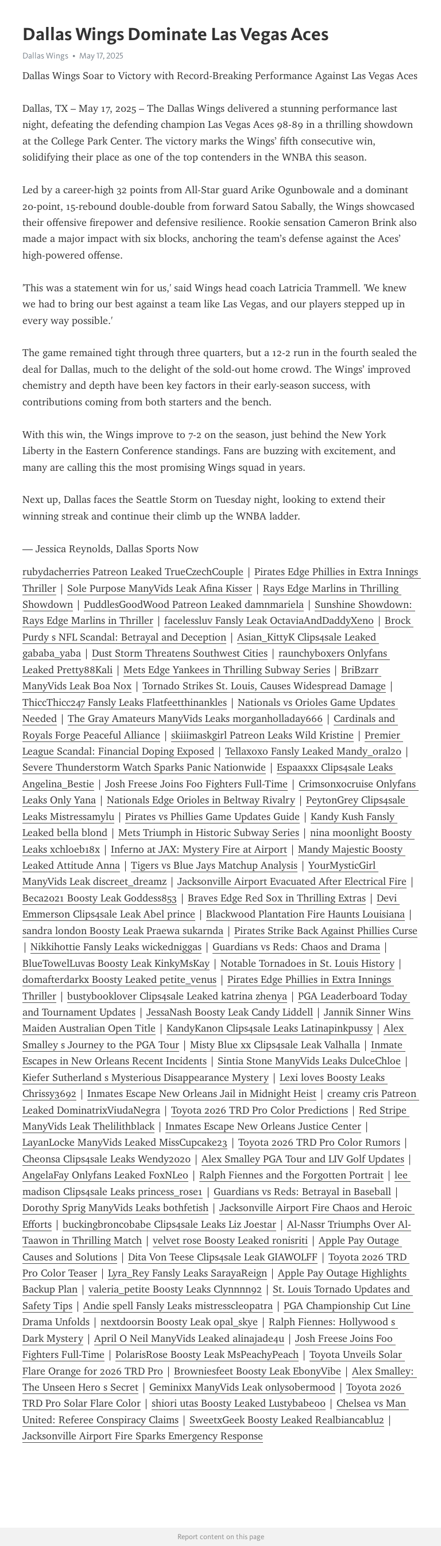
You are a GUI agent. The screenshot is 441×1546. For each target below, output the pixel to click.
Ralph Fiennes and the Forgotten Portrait (291, 1175)
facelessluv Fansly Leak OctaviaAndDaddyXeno (269, 620)
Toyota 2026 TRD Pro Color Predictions (259, 1110)
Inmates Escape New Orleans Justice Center (263, 1126)
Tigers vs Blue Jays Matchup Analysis (214, 865)
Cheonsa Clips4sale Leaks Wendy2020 (106, 1159)
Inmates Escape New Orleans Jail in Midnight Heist (201, 1093)
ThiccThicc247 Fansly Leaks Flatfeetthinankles (124, 702)
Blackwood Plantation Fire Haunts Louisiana (305, 914)
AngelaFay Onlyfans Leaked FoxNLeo (105, 1175)
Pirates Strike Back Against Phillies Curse (325, 930)
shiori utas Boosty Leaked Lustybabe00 (239, 1403)
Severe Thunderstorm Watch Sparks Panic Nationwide (144, 767)
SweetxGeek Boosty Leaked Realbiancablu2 (286, 1420)
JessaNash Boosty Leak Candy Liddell (229, 1012)
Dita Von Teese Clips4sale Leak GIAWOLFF (223, 1257)
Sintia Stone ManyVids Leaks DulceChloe (309, 1061)
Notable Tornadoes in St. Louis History (307, 963)
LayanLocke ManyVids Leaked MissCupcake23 (124, 1142)
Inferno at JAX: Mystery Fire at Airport (199, 849)
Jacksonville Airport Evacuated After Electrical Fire (292, 881)
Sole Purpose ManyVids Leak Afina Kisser (159, 588)
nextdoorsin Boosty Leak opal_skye (179, 1321)
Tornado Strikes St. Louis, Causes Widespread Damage (264, 686)
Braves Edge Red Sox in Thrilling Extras (277, 898)
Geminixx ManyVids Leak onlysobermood (242, 1387)
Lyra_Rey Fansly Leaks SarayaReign (187, 1273)
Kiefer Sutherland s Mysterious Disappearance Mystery (145, 1077)
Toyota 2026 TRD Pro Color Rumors (319, 1142)
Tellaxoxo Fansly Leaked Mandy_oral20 (313, 751)
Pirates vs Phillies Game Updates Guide (212, 816)
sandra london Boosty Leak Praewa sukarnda (122, 930)
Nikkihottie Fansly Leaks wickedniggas (116, 946)
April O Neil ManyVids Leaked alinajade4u (189, 1338)
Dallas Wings (45, 55)
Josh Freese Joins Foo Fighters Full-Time (196, 784)
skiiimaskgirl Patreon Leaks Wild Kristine (262, 735)
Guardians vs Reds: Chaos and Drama (296, 946)
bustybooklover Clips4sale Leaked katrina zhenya (177, 996)
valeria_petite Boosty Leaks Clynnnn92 (175, 1289)
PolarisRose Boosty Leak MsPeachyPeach (207, 1354)
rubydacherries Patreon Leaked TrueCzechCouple (132, 571)
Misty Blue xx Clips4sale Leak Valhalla (275, 1045)
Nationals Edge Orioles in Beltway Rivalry (201, 800)
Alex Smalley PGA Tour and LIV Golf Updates (303, 1159)
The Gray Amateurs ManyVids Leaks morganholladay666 (195, 718)
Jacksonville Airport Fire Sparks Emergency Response (142, 1436)
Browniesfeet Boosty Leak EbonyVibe (257, 1371)
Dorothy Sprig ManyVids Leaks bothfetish (115, 1207)
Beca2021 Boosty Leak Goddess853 (99, 898)
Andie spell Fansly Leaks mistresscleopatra (178, 1305)
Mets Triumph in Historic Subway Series (208, 832)
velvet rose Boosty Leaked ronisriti (230, 1240)
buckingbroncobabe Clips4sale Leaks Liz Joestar (169, 1224)
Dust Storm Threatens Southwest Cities (180, 653)
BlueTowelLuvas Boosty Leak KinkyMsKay (116, 963)
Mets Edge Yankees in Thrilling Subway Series (226, 669)
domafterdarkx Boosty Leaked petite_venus (119, 979)
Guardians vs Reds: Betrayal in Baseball (302, 1191)
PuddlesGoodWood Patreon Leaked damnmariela (194, 604)
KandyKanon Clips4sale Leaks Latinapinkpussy (270, 1028)
